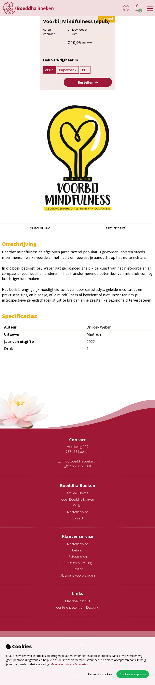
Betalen (77, 550)
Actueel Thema (77, 493)
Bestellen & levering (77, 563)
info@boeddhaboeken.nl (77, 461)
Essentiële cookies (100, 674)
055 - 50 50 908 (77, 466)
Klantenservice (77, 512)
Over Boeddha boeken (77, 499)
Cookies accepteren (133, 674)
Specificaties (115, 228)
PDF (85, 69)
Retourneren (77, 556)
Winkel (77, 505)
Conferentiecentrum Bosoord (77, 607)
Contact (77, 518)
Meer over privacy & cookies (69, 664)
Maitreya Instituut (77, 601)
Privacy (77, 569)
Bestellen (85, 82)
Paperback (67, 69)
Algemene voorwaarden (77, 575)
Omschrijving (40, 228)
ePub (49, 69)
